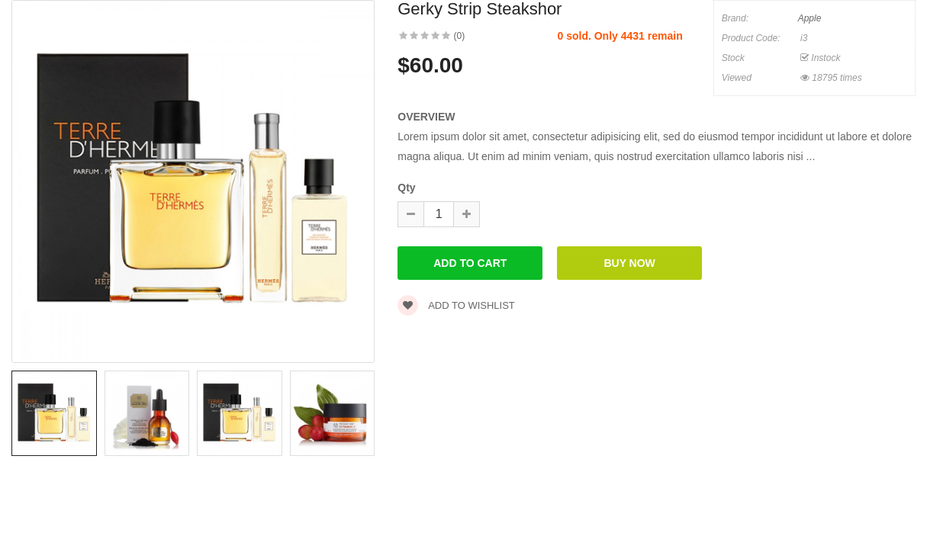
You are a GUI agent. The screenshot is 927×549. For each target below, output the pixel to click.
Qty (406, 187)
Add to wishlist (456, 305)
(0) (459, 35)
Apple (810, 18)
